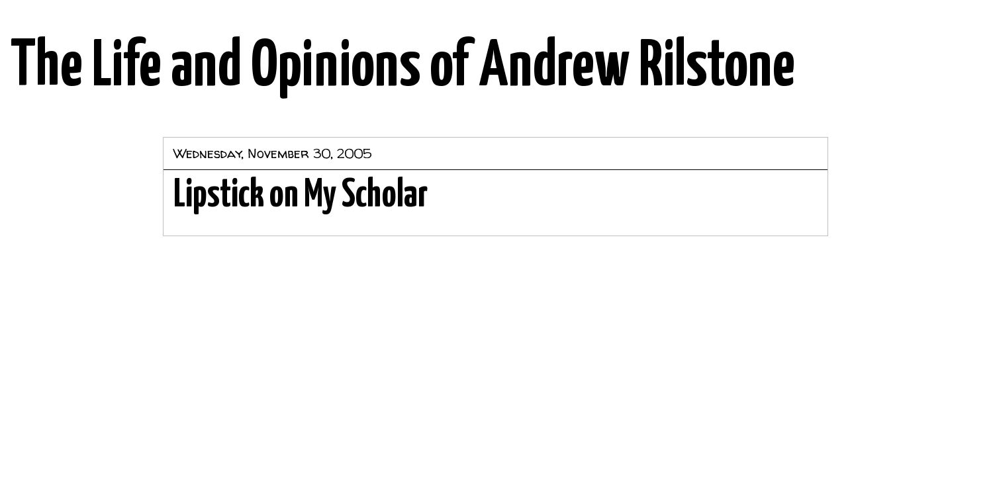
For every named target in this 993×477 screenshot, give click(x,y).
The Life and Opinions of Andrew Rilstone (403, 67)
